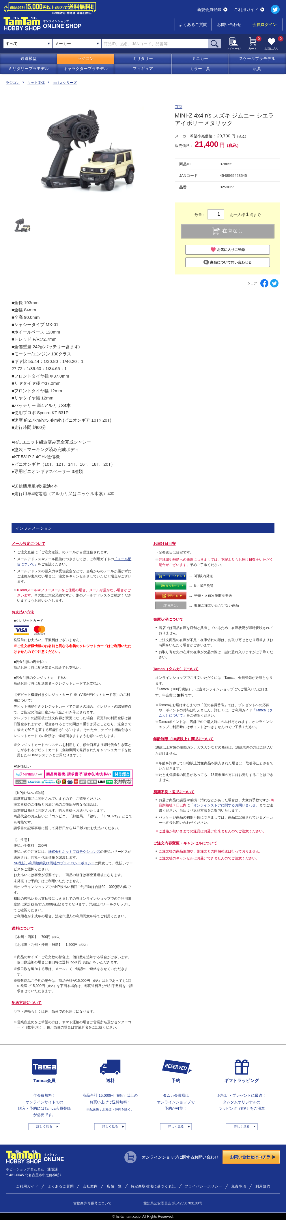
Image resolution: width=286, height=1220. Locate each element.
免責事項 (238, 1186)
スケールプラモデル (257, 58)
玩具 (257, 68)
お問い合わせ (229, 24)
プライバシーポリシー (203, 1186)
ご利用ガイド (249, 9)
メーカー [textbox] (63, 43)
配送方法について (27, 1003)
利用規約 (262, 1186)
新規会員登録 (212, 9)
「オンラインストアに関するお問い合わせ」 (224, 805)
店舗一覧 (114, 1186)
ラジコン (86, 58)
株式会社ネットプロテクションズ (74, 852)
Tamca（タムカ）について (176, 669)
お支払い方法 (23, 612)
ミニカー (200, 58)
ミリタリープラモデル (28, 68)
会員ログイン (265, 24)
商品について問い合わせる (227, 262)
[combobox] (77, 43)
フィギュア (143, 68)
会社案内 (90, 1186)
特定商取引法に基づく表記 (153, 1186)
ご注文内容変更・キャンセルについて (185, 843)
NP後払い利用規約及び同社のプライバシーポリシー (54, 863)
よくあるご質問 (193, 24)
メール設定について (28, 543)
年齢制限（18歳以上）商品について (183, 739)
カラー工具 (200, 68)
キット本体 (36, 83)
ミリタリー (143, 58)
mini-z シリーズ (65, 83)
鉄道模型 (28, 58)
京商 (178, 107)
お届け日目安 (164, 543)
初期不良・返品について (174, 792)
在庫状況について (168, 619)
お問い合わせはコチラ (253, 1157)
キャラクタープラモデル (85, 68)
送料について (23, 928)
